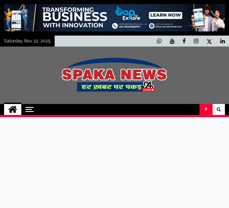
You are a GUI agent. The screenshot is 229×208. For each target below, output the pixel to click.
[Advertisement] (114, 162)
